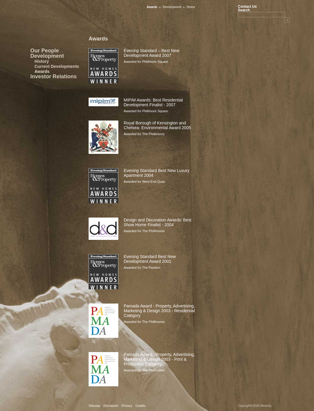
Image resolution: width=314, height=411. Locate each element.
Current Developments (56, 66)
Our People (44, 51)
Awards (41, 71)
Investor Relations (53, 76)
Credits (140, 405)
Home (191, 7)
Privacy (127, 405)
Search (244, 10)
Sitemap (94, 405)
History (41, 61)
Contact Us (247, 6)
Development (47, 56)
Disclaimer (111, 405)
